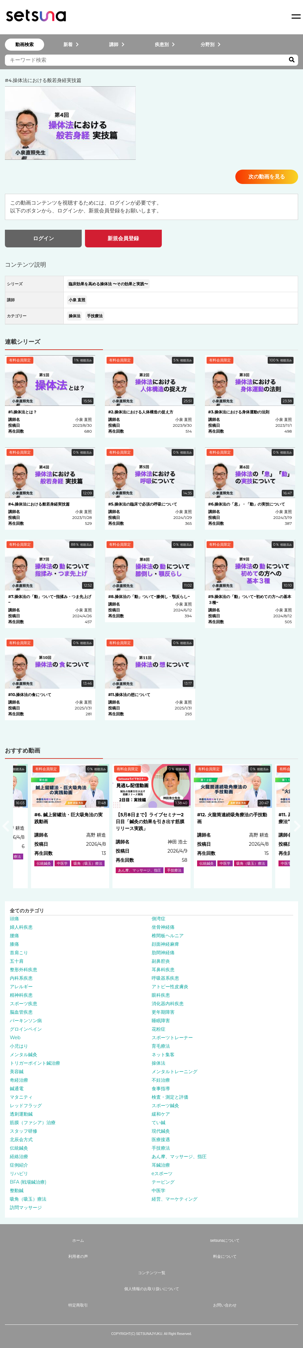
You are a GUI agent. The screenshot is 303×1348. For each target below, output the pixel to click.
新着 (71, 44)
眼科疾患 (161, 995)
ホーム (78, 1240)
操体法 (74, 315)
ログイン (43, 238)
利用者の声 (78, 1256)
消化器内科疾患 (168, 1004)
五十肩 (17, 961)
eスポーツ (162, 1173)
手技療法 (95, 315)
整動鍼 (17, 1190)
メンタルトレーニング (174, 1071)
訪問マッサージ (26, 1207)
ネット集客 (163, 1054)
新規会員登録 (123, 238)
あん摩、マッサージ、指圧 (179, 1156)
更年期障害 (163, 1012)
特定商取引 (78, 1305)
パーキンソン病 (26, 1020)
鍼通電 (17, 1088)
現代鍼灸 (161, 1131)
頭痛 (14, 919)
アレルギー (21, 987)
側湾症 (158, 919)
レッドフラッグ (26, 1105)
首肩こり (19, 953)
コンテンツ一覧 (151, 1273)
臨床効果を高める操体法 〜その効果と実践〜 (108, 283)
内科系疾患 (21, 978)
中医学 (158, 1190)
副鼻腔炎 (161, 961)
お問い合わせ (225, 1305)
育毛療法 (161, 1046)
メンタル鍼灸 (23, 1054)
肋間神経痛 (163, 953)
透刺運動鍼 (21, 1114)
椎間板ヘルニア (168, 936)
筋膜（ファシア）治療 (33, 1122)
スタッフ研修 (23, 1131)
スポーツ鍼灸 (165, 1105)
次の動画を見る (266, 177)
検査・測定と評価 (170, 1097)
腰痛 (14, 936)
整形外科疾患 (23, 970)
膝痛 (14, 944)
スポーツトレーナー (172, 1037)
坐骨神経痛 (163, 927)
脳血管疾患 (21, 1012)
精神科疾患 (21, 995)
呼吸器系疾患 (165, 978)
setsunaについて (225, 1240)
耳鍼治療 (161, 1165)
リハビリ (19, 1173)
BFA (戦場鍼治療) (28, 1182)
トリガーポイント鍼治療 (35, 1063)
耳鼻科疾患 (163, 970)
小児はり (19, 1046)
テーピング (163, 1182)
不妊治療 (161, 1080)
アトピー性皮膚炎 (170, 987)
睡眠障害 (161, 1020)
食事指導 (161, 1088)
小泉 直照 (77, 299)
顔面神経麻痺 (165, 944)
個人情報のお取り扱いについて (151, 1289)
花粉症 (158, 1029)
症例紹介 (19, 1165)
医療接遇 (161, 1139)
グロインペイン (26, 1029)
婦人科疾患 (21, 927)
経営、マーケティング (174, 1199)
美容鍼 (17, 1071)
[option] (151, 826)
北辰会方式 (21, 1139)
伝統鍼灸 (19, 1148)
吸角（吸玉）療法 (28, 1199)
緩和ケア (161, 1114)
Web (15, 1037)
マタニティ (21, 1097)
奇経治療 (19, 1080)
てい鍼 (158, 1122)
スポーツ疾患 (23, 1004)
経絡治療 (19, 1156)
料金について (225, 1256)
